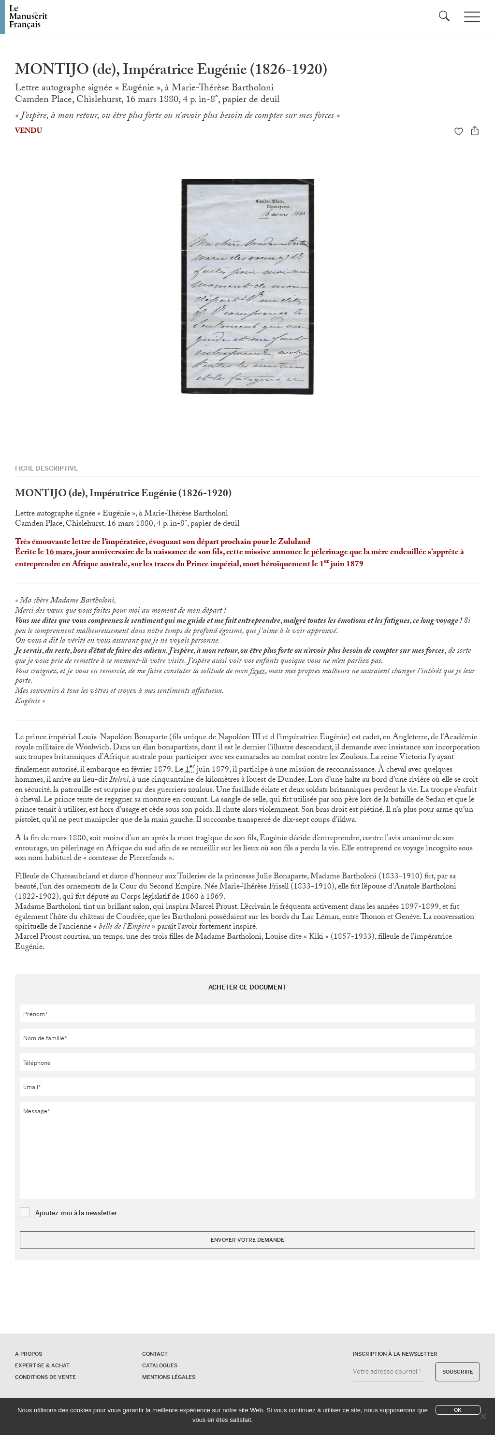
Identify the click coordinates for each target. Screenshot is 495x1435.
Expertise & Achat (42, 1365)
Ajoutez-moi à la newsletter (76, 1213)
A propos (28, 1353)
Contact (155, 1353)
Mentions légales (168, 1377)
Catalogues (159, 1365)
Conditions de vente (45, 1377)
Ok (458, 1409)
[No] (483, 1416)
